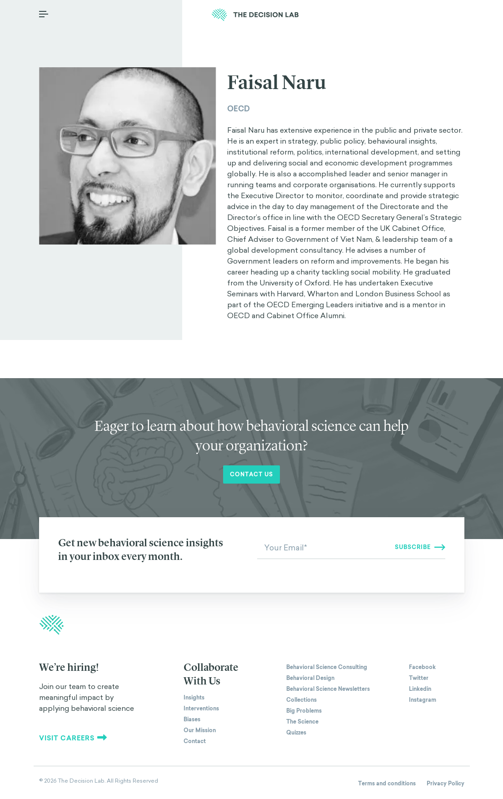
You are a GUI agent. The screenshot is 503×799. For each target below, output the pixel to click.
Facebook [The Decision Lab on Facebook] (422, 667)
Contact (195, 741)
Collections (301, 700)
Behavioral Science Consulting (326, 667)
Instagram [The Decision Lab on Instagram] (422, 700)
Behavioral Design (310, 678)
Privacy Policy (445, 783)
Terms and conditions (387, 783)
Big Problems (304, 711)
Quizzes (296, 733)
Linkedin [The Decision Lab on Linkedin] (420, 689)
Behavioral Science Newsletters (328, 689)
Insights (194, 698)
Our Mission (200, 730)
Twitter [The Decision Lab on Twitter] (418, 678)
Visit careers (73, 738)
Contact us (251, 474)
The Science (302, 722)
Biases (192, 719)
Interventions (201, 708)
